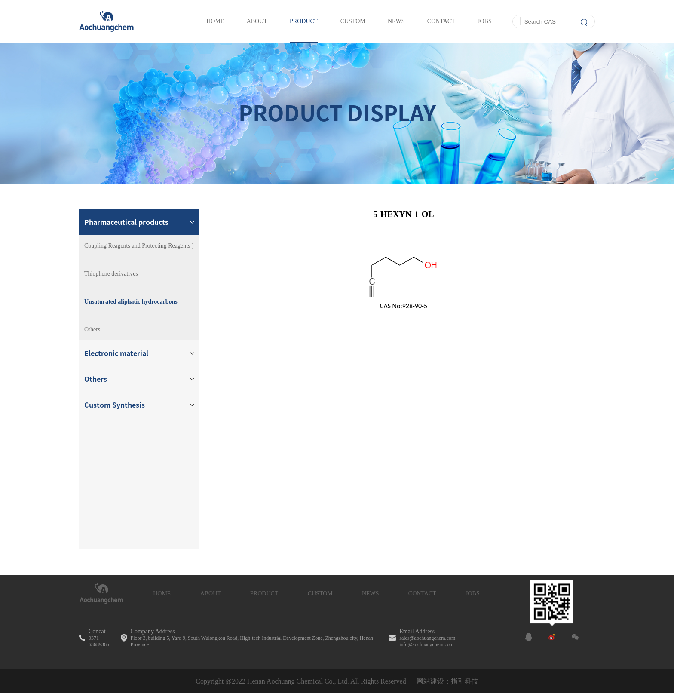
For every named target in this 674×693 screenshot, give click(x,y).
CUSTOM (320, 593)
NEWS (370, 593)
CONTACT (422, 593)
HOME (162, 593)
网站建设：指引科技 (447, 681)
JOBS (473, 593)
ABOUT (210, 593)
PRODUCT (264, 593)
